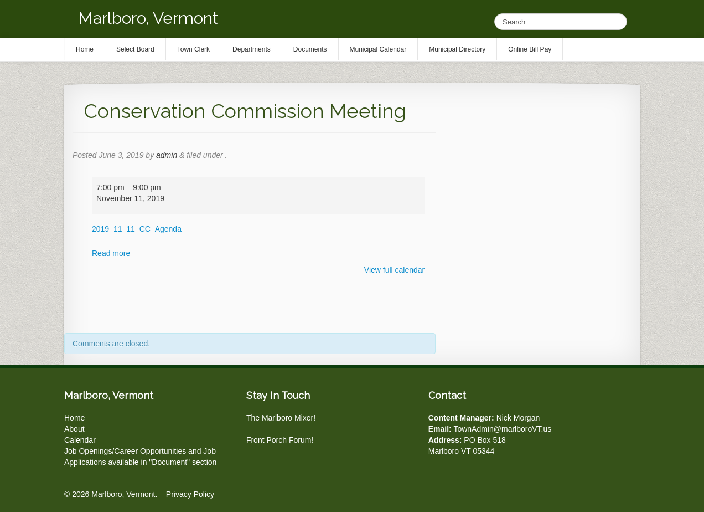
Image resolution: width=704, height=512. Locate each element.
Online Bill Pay (529, 49)
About (74, 428)
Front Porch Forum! (279, 440)
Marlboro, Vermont (148, 18)
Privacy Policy (190, 494)
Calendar (80, 440)
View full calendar (394, 269)
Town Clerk (193, 49)
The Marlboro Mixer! (280, 417)
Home (74, 417)
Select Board (135, 49)
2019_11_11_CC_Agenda (137, 228)
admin (166, 155)
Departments (251, 49)
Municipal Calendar (378, 49)
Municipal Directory (457, 49)
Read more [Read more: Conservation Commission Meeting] (111, 253)
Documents (310, 49)
